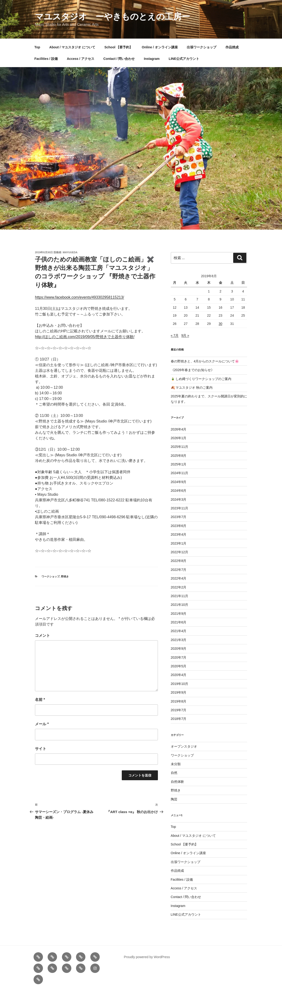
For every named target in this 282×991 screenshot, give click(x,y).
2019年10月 (179, 684)
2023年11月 (179, 508)
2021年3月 (179, 640)
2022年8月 (179, 561)
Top (37, 47)
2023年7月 (179, 517)
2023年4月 (179, 534)
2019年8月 (179, 701)
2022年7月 (179, 570)
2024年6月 (179, 490)
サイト (40, 749)
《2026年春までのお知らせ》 (192, 370)
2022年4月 (179, 578)
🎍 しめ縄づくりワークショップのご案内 (201, 379)
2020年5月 (179, 666)
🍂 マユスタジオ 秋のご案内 (192, 387)
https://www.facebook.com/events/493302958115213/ (79, 297)
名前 (40, 700)
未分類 (176, 764)
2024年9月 (179, 482)
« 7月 (175, 335)
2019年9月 (179, 692)
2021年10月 (179, 605)
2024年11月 (179, 473)
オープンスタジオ (184, 746)
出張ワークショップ (201, 47)
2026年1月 (179, 438)
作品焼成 (232, 47)
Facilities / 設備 (46, 59)
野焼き (65, 576)
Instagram (152, 59)
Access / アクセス (80, 59)
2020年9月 (179, 648)
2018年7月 (179, 719)
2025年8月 (179, 455)
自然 (174, 773)
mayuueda (70, 252)
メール (42, 724)
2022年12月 (179, 552)
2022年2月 (179, 587)
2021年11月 (179, 596)
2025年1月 (179, 464)
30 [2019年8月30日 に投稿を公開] (220, 324)
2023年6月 (179, 526)
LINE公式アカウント (184, 59)
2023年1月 (179, 543)
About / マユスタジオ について (72, 47)
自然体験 (177, 782)
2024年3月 (179, 499)
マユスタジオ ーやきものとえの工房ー (112, 16)
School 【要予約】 (118, 47)
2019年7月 (179, 710)
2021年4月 (179, 631)
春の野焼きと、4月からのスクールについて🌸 (205, 361)
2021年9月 (179, 613)
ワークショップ (51, 576)
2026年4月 (179, 429)
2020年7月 (179, 657)
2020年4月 (179, 675)
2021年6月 (179, 622)
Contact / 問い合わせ (119, 59)
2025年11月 (179, 447)
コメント (42, 636)
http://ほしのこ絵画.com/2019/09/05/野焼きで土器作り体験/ (84, 337)
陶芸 (174, 799)
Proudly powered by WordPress (147, 957)
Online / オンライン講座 (160, 47)
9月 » (185, 335)
